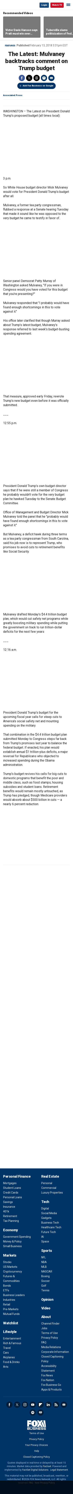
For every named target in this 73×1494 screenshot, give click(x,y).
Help (36, 1451)
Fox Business (15, 5)
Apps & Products (51, 1389)
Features (10, 45)
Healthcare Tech (51, 1227)
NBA (44, 1262)
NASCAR (46, 1271)
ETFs (6, 1290)
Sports (46, 1251)
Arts (5, 1366)
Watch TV (57, 5)
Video (45, 1308)
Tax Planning (11, 1220)
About (46, 1317)
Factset (47, 1466)
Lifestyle (10, 1332)
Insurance (9, 1206)
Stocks (7, 1262)
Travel (7, 1347)
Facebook (22, 78)
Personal (46, 1183)
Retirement (10, 1216)
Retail (6, 1304)
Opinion (47, 1299)
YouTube (33, 1405)
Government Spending (17, 1236)
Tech (45, 1202)
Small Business (12, 1246)
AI (42, 1236)
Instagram (25, 1405)
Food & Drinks (11, 1362)
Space (45, 1241)
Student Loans (12, 1187)
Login (44, 5)
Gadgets (46, 1217)
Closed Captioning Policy (36, 1457)
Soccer (45, 1281)
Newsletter (64, 1405)
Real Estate (50, 1176)
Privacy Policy (49, 1337)
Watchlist (10, 1323)
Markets (9, 1255)
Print (44, 78)
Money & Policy (12, 1241)
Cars (6, 1352)
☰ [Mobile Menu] (68, 4)
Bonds (7, 1285)
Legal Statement (59, 1469)
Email (51, 78)
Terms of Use (49, 1333)
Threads (36, 78)
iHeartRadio (40, 1412)
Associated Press (12, 95)
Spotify (33, 1412)
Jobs (44, 1328)
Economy (10, 1230)
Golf (43, 1285)
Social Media (49, 1213)
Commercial (48, 1187)
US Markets (10, 1266)
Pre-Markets (10, 1309)
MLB (44, 1266)
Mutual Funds (11, 1313)
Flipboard (40, 1405)
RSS (56, 1405)
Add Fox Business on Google (38, 85)
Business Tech (50, 1222)
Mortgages (10, 1183)
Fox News (47, 1375)
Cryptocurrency (12, 1271)
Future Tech (48, 1232)
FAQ (43, 1342)
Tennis (45, 1290)
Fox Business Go (51, 1384)
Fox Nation (47, 1380)
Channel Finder (50, 1323)
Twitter (29, 78)
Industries (9, 1299)
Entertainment (12, 1338)
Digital (45, 1208)
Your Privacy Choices (36, 1445)
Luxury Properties (52, 1192)
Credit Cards (10, 1192)
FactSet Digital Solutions (35, 1469)
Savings (8, 1202)
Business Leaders (14, 1295)
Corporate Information (55, 1351)
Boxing (45, 1276)
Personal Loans (12, 1197)
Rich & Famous (12, 1343)
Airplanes (9, 1357)
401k (6, 1211)
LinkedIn (48, 1405)
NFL (43, 1257)
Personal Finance (16, 1176)
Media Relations (51, 1347)
